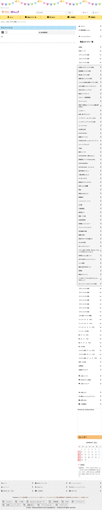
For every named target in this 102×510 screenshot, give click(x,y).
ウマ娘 (21, 501)
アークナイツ (80, 501)
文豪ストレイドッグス (13, 505)
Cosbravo (15, 497)
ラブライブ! (63, 505)
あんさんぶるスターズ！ (37, 501)
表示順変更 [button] (43, 32)
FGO (66, 501)
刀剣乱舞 (55, 501)
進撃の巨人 (30, 505)
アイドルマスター (46, 505)
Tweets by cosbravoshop (86, 409)
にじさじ (9, 501)
